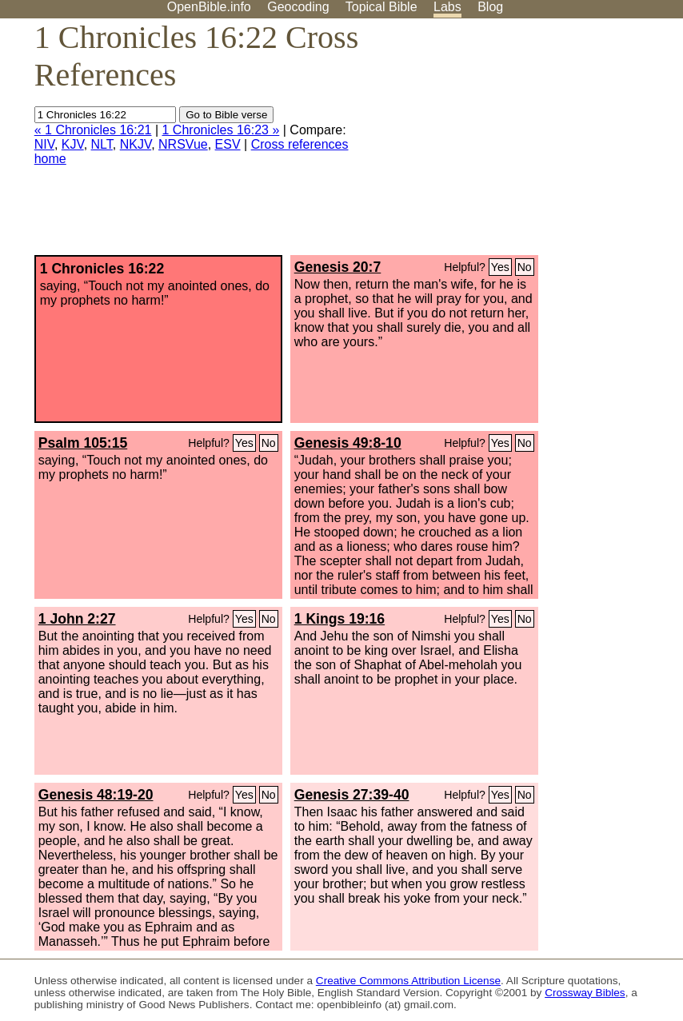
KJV (73, 144)
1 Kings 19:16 (339, 619)
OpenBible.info (209, 7)
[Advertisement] (521, 143)
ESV (228, 144)
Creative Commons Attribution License (408, 981)
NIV (44, 144)
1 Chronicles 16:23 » (221, 130)
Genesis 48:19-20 (96, 795)
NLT (102, 144)
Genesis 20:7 (337, 267)
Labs (447, 7)
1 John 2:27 (77, 619)
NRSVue (183, 144)
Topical (381, 7)
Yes (500, 267)
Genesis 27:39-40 (351, 795)
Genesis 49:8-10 (347, 443)
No (524, 267)
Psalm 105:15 (83, 443)
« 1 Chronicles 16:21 (93, 130)
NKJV (135, 144)
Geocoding (298, 7)
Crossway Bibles (585, 993)
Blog (490, 7)
